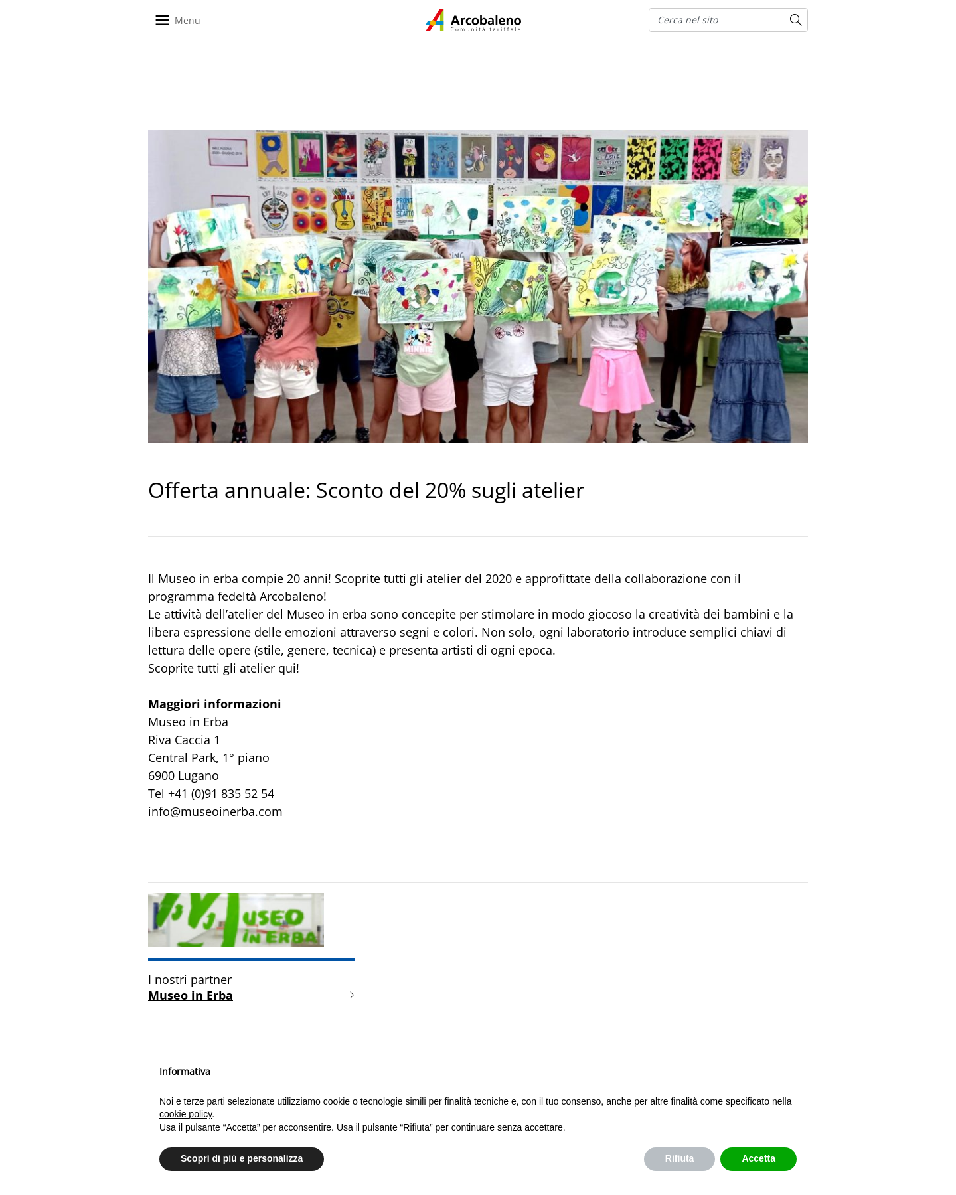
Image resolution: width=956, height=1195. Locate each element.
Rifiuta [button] (679, 1158)
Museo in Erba (190, 995)
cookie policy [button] (185, 1114)
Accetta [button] (758, 1158)
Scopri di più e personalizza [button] (242, 1158)
